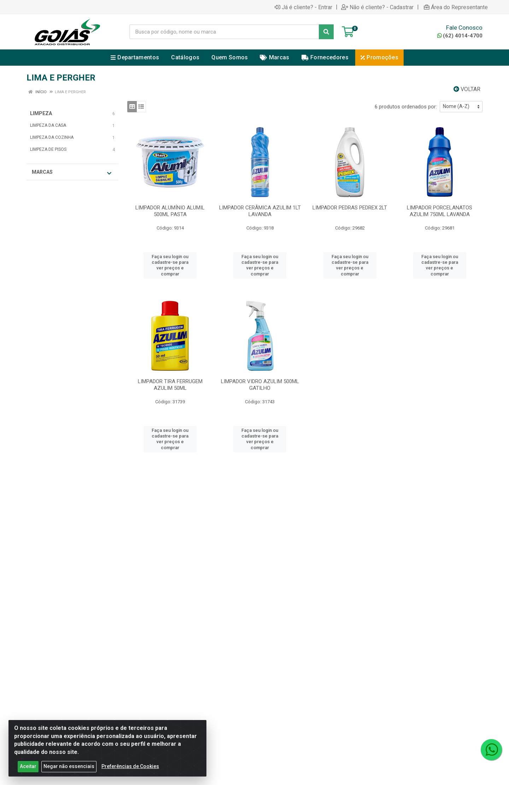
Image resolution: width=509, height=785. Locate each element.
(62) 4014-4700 (459, 35)
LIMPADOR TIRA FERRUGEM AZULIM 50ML (170, 384)
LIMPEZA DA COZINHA (52, 137)
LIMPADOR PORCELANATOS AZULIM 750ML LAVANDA (439, 211)
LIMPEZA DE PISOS (48, 149)
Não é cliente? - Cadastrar (377, 7)
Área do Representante (456, 7)
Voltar (467, 89)
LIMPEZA (41, 113)
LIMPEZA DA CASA (48, 125)
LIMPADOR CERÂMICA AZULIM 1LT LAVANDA (260, 211)
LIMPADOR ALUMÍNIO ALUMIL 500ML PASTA (170, 211)
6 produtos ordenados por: (406, 106)
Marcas (71, 172)
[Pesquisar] (326, 31)
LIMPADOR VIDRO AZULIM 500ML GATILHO (260, 384)
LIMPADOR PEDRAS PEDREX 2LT (349, 207)
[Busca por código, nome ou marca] (224, 31)
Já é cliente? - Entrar (303, 7)
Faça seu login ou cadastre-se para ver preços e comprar (170, 265)
